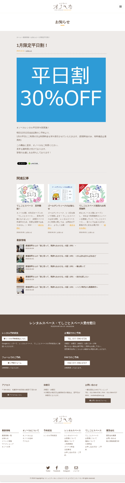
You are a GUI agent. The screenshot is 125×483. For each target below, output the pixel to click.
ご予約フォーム (15, 364)
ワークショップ (8, 445)
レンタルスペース (71, 437)
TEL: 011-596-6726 (77, 339)
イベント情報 (7, 443)
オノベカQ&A (28, 440)
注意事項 (67, 451)
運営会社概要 (111, 437)
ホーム (19, 38)
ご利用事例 (68, 445)
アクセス (26, 443)
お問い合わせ (111, 440)
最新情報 (26, 38)
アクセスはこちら (15, 396)
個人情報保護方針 (112, 443)
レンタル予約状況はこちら (16, 339)
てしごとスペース (91, 437)
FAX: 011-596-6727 (77, 363)
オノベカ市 (6, 448)
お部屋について (70, 440)
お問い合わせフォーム (99, 401)
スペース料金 (69, 448)
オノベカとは (28, 437)
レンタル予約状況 (50, 437)
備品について (69, 443)
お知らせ (34, 38)
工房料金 (88, 445)
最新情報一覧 (7, 437)
